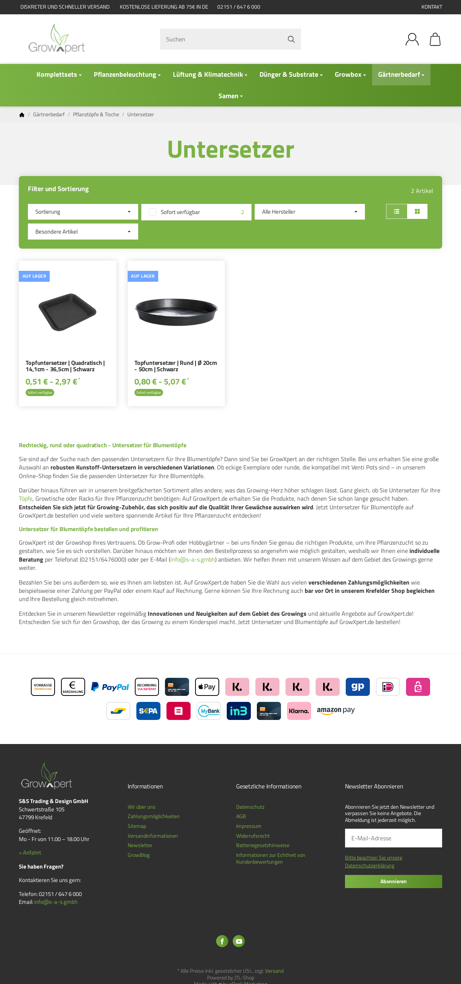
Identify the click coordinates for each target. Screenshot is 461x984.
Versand (274, 971)
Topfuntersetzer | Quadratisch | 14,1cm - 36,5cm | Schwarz (65, 367)
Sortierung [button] (83, 211)
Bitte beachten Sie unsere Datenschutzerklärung (373, 861)
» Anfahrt (30, 852)
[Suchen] (230, 39)
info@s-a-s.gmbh (192, 559)
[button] (230, 221)
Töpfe (25, 498)
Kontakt (431, 7)
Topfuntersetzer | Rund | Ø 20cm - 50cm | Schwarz (175, 367)
